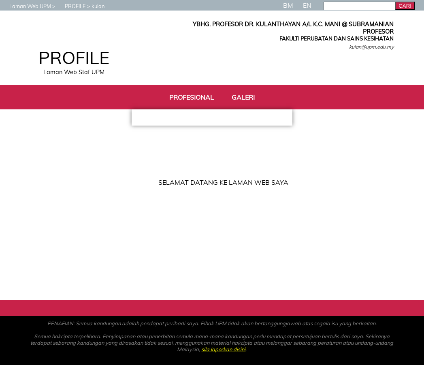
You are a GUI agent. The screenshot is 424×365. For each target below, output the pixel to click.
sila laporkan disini (223, 349)
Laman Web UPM (26, 6)
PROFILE (71, 6)
